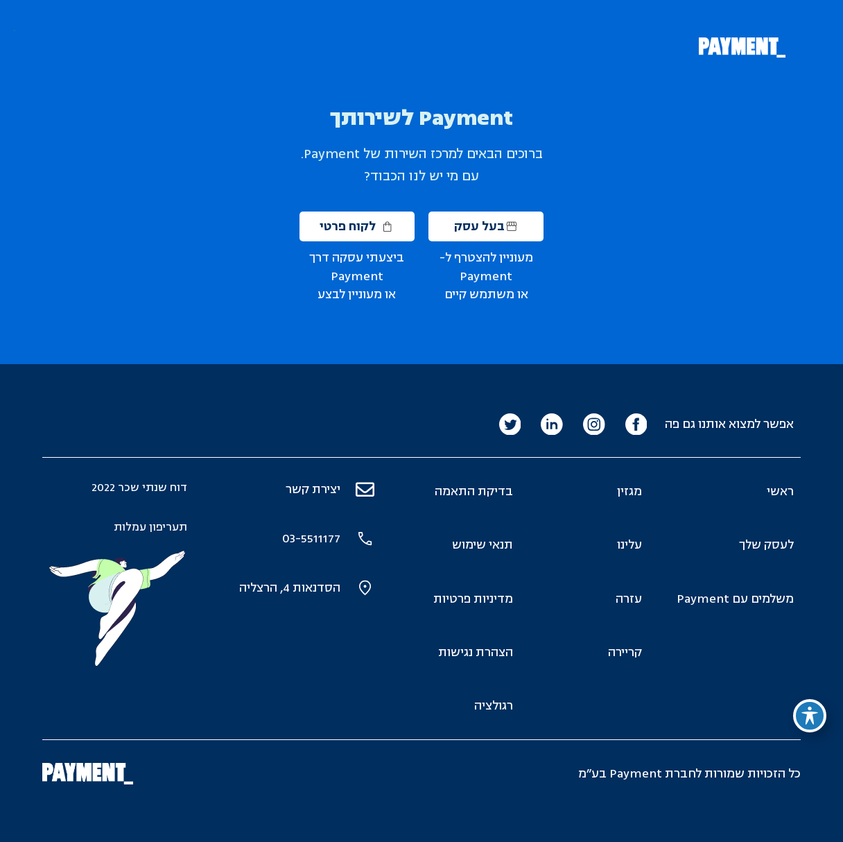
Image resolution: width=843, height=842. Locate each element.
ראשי (780, 491)
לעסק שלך (766, 544)
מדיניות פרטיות (473, 599)
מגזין (629, 491)
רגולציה (493, 705)
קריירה (625, 652)
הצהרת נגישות (475, 652)
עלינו (629, 544)
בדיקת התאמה (474, 491)
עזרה (629, 599)
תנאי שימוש (482, 544)
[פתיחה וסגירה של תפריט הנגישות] (809, 715)
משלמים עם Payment (735, 599)
